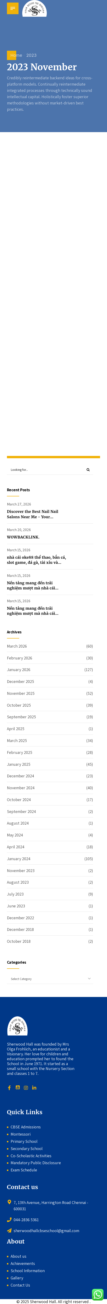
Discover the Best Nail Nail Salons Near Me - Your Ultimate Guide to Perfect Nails (36, 517)
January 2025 (18, 764)
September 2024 (21, 811)
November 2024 (21, 787)
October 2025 (19, 705)
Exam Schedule (24, 1170)
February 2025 (19, 752)
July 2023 (15, 894)
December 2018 (20, 929)
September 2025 (21, 717)
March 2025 (17, 740)
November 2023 (21, 870)
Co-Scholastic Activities (31, 1155)
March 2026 (17, 646)
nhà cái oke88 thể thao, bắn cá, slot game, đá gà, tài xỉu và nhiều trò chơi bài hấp (36, 562)
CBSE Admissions (26, 1127)
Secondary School (27, 1148)
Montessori (21, 1134)
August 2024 (18, 823)
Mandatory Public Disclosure (36, 1163)
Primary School (24, 1141)
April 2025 (15, 728)
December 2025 (20, 681)
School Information (28, 1271)
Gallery (17, 1278)
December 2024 (20, 776)
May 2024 (15, 835)
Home (16, 55)
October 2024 (19, 799)
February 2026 (19, 657)
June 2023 (16, 905)
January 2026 (18, 669)
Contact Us (20, 1285)
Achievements (23, 1263)
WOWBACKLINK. (23, 537)
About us (18, 1256)
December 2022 (20, 917)
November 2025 (21, 693)
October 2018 (19, 941)
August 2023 (18, 882)
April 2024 (15, 846)
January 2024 (18, 858)
